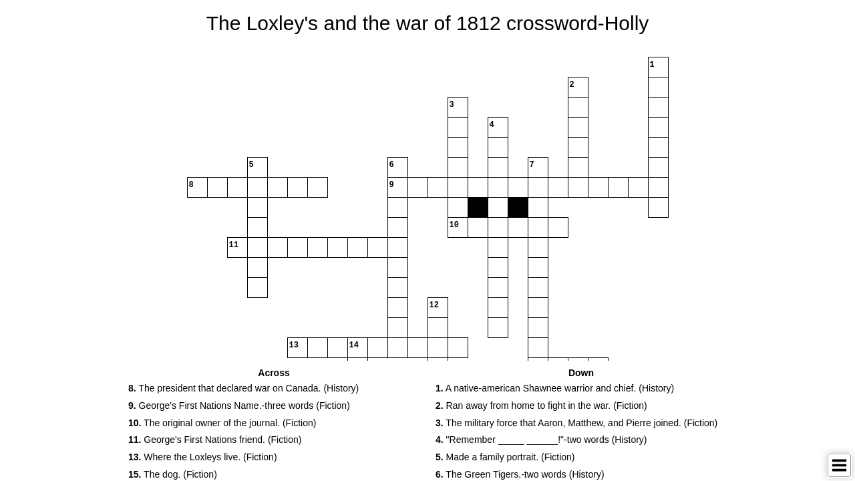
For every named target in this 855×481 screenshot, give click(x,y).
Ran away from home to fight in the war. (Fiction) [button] (541, 405)
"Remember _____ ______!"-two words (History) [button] (541, 439)
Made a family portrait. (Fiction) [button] (505, 457)
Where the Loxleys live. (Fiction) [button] (202, 457)
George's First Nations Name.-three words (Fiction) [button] (239, 405)
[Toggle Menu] (839, 465)
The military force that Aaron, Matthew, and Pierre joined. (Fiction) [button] (576, 423)
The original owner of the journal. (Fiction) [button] (222, 423)
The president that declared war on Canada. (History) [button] (243, 388)
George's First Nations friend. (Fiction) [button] (214, 439)
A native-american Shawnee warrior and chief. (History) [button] (555, 388)
